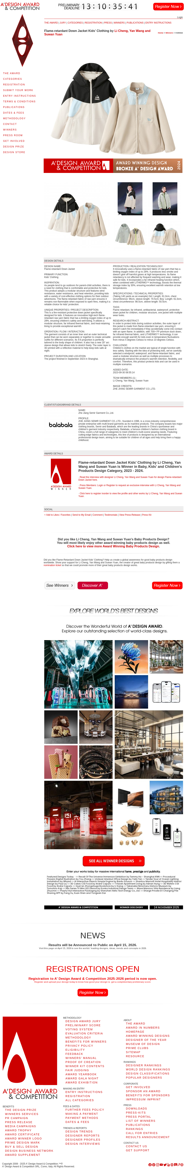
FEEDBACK (74, 1053)
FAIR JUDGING (77, 1070)
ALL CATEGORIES (79, 1100)
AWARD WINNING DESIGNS (148, 1035)
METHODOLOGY (14, 118)
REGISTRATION (14, 84)
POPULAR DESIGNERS (144, 1077)
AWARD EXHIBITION (81, 1082)
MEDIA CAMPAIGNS (20, 1126)
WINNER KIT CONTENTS (84, 1066)
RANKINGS (134, 1129)
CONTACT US (136, 1146)
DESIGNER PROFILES (82, 1139)
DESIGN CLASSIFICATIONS (148, 1073)
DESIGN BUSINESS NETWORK (29, 1150)
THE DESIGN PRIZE (21, 1109)
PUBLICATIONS (14, 107)
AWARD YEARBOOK (81, 1074)
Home (160, 33)
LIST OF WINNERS (141, 1120)
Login (180, 17)
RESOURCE (135, 1056)
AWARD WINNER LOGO (23, 1138)
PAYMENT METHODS (81, 1117)
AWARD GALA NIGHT (82, 1078)
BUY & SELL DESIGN (21, 1146)
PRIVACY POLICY (79, 1045)
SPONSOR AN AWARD (143, 1091)
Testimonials (110, 515)
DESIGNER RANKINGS (144, 1065)
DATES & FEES (13, 112)
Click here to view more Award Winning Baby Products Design (113, 546)
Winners (169, 33)
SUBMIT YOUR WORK (18, 90)
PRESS (108, 22)
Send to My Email (81, 515)
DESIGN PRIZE (13, 146)
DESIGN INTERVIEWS (82, 1143)
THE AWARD (11, 73)
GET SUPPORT (138, 1150)
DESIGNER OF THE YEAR (146, 1039)
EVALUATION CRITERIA (84, 1033)
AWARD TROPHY (18, 1130)
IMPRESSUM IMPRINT (143, 1099)
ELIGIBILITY (75, 1049)
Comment (98, 515)
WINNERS (10, 129)
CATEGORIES (12, 79)
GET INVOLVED (14, 141)
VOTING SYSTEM (79, 1029)
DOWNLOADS (136, 1108)
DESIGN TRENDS (79, 1131)
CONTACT (10, 124)
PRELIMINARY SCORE (83, 1025)
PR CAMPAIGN (16, 1118)
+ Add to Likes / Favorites (57, 515)
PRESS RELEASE (19, 1122)
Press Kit (146, 515)
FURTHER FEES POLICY (84, 1109)
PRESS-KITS (136, 1112)
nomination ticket (52, 565)
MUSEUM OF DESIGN (143, 1044)
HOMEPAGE (135, 1031)
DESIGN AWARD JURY (83, 1021)
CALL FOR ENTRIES (142, 1133)
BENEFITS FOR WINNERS (86, 1041)
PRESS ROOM (13, 135)
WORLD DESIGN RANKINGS (148, 1069)
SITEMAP (133, 1052)
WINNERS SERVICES (22, 1114)
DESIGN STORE (14, 152)
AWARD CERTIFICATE (22, 1134)
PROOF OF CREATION (83, 1062)
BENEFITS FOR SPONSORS (148, 1095)
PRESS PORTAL (138, 1116)
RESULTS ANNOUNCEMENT (148, 1137)
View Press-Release (129, 515)
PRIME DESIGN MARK (22, 1142)
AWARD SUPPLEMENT (22, 1154)
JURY (63, 22)
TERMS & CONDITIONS (19, 101)
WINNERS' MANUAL (81, 1058)
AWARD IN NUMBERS (143, 1027)
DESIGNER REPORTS (82, 1135)
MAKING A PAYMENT (81, 1113)
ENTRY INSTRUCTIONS (19, 96)
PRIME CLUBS (137, 1048)
